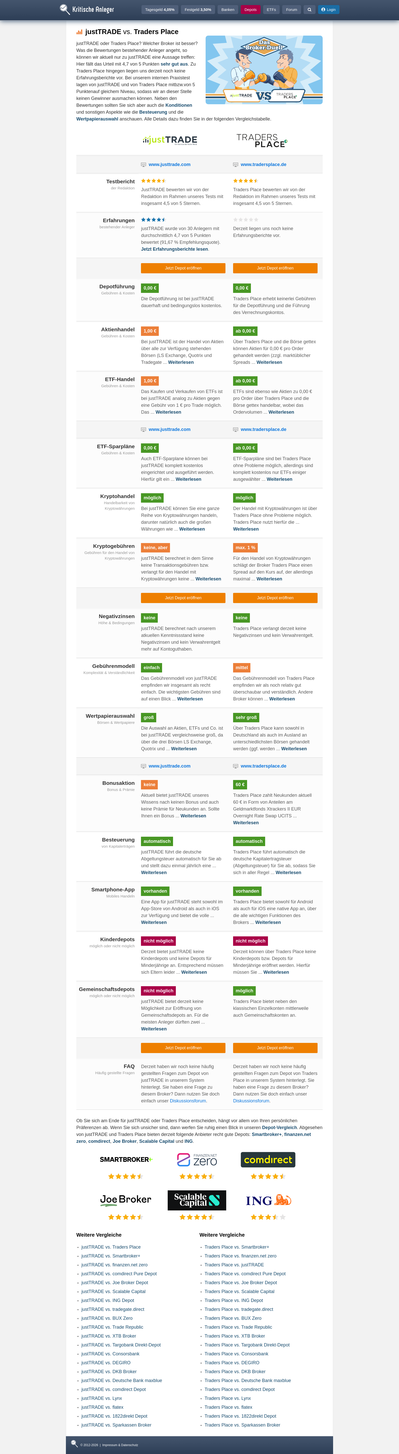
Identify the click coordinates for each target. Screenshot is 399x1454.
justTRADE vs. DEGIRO (106, 1362)
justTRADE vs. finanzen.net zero (114, 1264)
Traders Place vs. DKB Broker (235, 1371)
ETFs (271, 9)
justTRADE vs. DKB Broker (109, 1371)
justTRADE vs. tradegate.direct (112, 1309)
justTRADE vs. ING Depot (107, 1300)
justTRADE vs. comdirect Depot (113, 1389)
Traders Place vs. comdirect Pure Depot (245, 1273)
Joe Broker (125, 1141)
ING (188, 1141)
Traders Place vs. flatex (228, 1407)
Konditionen (178, 105)
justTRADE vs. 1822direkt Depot (114, 1416)
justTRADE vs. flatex (102, 1407)
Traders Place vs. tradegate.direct (239, 1309)
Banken (227, 9)
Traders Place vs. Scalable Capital (239, 1291)
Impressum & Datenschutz (120, 1445)
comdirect (99, 1141)
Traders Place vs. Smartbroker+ (237, 1247)
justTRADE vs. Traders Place (111, 1247)
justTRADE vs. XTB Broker (108, 1336)
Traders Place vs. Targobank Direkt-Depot (247, 1344)
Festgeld (198, 9)
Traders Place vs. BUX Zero (233, 1318)
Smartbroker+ (267, 1134)
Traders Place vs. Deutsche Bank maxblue (248, 1380)
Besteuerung (153, 112)
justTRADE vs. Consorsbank (110, 1353)
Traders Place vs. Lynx (228, 1398)
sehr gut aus (174, 64)
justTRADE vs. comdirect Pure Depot (119, 1273)
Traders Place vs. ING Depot (234, 1300)
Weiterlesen (181, 362)
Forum (291, 9)
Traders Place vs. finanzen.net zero (240, 1255)
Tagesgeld (160, 9)
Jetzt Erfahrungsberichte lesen (174, 249)
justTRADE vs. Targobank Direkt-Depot (121, 1344)
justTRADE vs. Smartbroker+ (110, 1255)
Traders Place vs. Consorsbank (236, 1353)
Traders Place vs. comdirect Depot (240, 1389)
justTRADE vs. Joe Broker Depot (114, 1282)
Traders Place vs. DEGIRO (232, 1362)
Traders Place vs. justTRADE (234, 1264)
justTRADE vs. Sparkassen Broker (116, 1425)
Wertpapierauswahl (97, 119)
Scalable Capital (156, 1141)
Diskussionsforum (188, 1100)
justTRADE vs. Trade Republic (112, 1327)
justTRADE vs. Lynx (101, 1398)
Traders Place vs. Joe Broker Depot (241, 1282)
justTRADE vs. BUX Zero (107, 1318)
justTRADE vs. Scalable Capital (113, 1291)
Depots (251, 9)
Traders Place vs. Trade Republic (238, 1327)
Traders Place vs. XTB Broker (235, 1336)
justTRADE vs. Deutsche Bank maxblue (121, 1380)
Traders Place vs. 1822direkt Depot (240, 1416)
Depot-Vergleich (279, 1127)
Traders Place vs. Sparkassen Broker (242, 1425)
